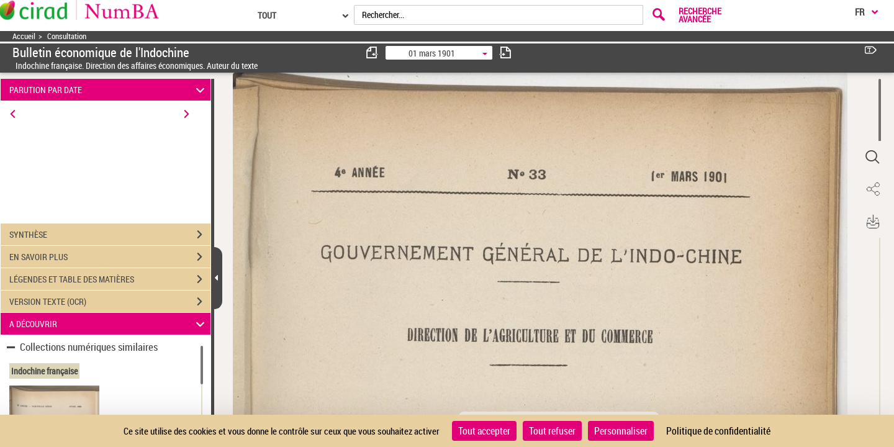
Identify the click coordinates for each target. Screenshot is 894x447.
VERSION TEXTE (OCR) (109, 301)
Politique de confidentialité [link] (718, 431)
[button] (872, 157)
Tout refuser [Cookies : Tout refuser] (552, 431)
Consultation (66, 36)
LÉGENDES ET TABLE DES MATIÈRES (109, 279)
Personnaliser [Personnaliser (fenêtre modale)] (621, 431)
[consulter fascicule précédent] (372, 52)
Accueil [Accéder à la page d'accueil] (23, 36)
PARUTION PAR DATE (109, 90)
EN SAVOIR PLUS (109, 257)
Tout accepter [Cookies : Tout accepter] (484, 431)
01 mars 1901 (432, 53)
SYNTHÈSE (109, 234)
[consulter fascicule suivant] (505, 52)
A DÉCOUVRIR (109, 324)
